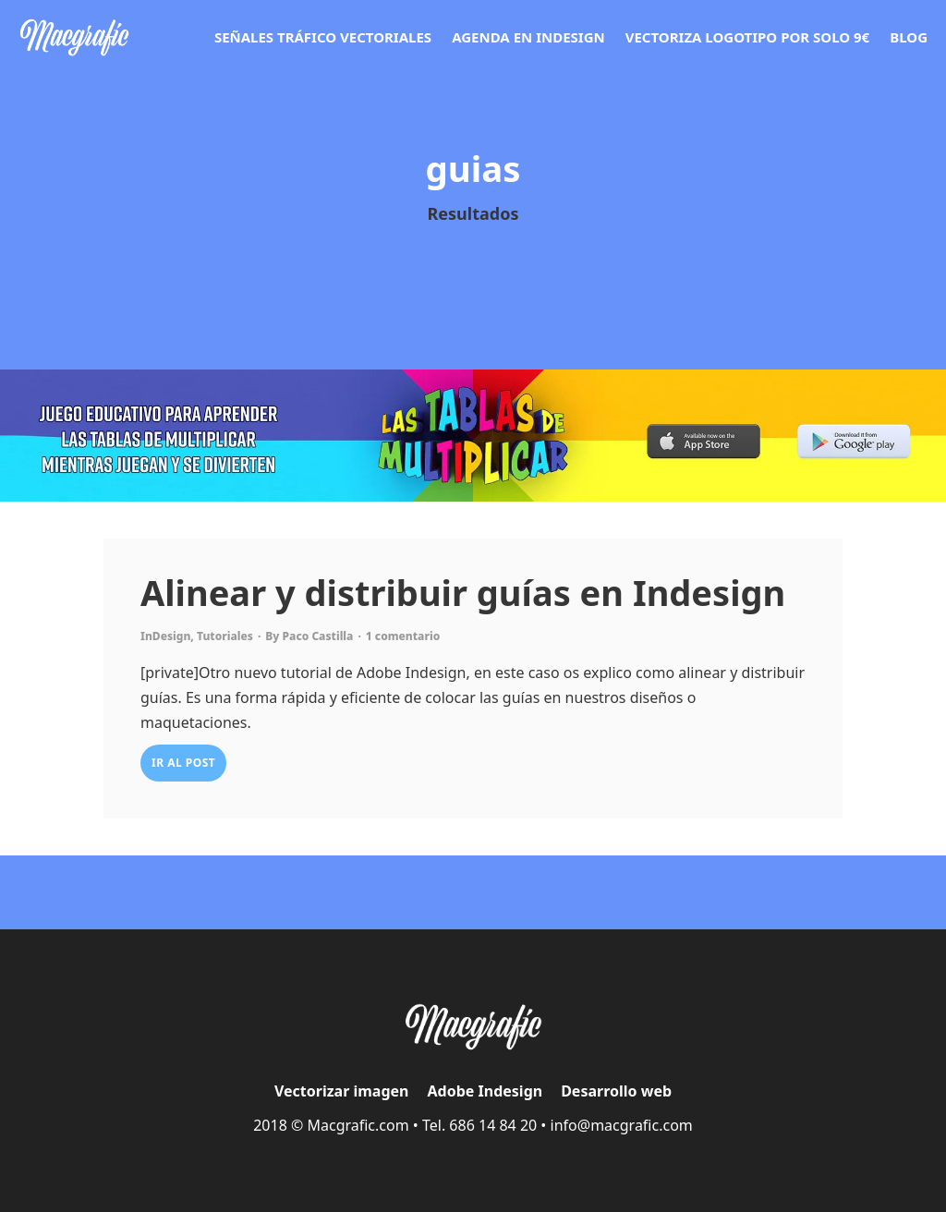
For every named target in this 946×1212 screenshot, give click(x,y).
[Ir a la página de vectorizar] (73, 37)
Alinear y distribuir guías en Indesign (462, 592)
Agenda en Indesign (528, 37)
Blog (909, 37)
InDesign (165, 636)
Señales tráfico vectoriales (322, 37)
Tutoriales (225, 636)
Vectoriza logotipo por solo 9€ (747, 37)
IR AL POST (183, 762)
